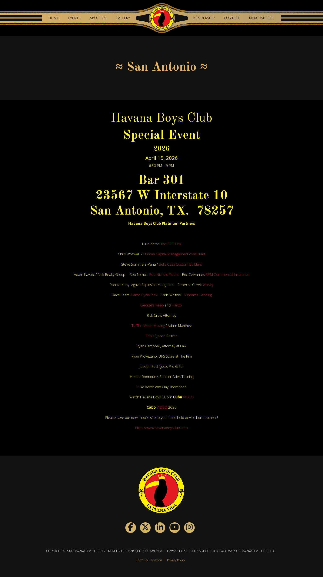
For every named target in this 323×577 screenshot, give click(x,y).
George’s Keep (152, 305)
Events (74, 18)
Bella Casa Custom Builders (180, 264)
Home (54, 18)
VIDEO (188, 397)
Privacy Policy (176, 560)
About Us (98, 18)
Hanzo (177, 305)
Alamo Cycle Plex (144, 294)
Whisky (208, 284)
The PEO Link (170, 243)
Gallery (123, 18)
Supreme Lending (198, 294)
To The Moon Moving (148, 325)
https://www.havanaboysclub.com (161, 427)
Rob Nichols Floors (164, 274)
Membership (203, 18)
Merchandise (261, 18)
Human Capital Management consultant (174, 254)
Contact (232, 18)
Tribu (150, 335)
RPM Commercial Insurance (227, 274)
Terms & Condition (149, 560)
